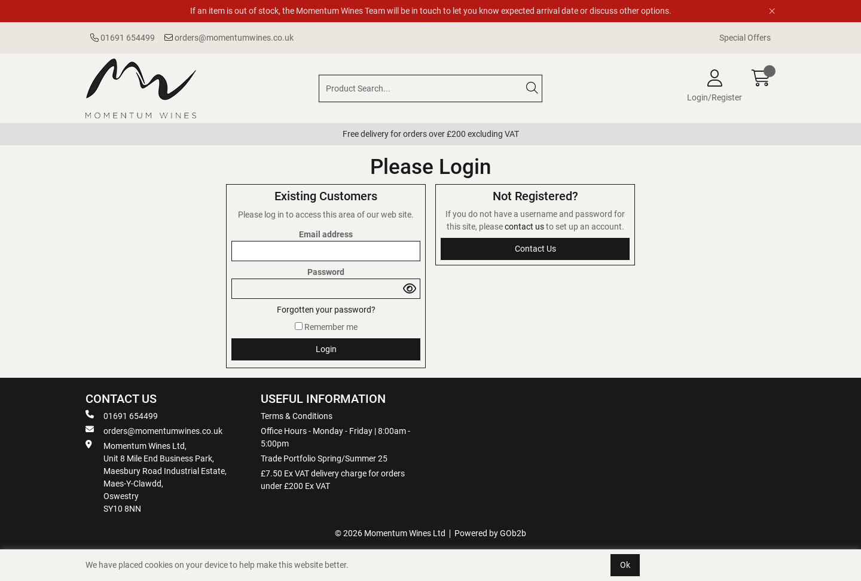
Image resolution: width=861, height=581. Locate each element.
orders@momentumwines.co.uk (229, 37)
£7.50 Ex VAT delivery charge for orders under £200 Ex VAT (333, 480)
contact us (525, 226)
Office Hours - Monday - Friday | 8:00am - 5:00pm (335, 437)
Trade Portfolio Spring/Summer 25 (324, 458)
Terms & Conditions (296, 416)
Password (325, 272)
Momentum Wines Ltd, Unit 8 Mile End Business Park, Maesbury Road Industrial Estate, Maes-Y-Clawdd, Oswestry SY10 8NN (156, 476)
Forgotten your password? (326, 309)
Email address (326, 234)
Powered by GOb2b (490, 533)
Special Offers (745, 37)
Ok (625, 565)
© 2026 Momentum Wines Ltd (390, 533)
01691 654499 (122, 37)
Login (326, 349)
